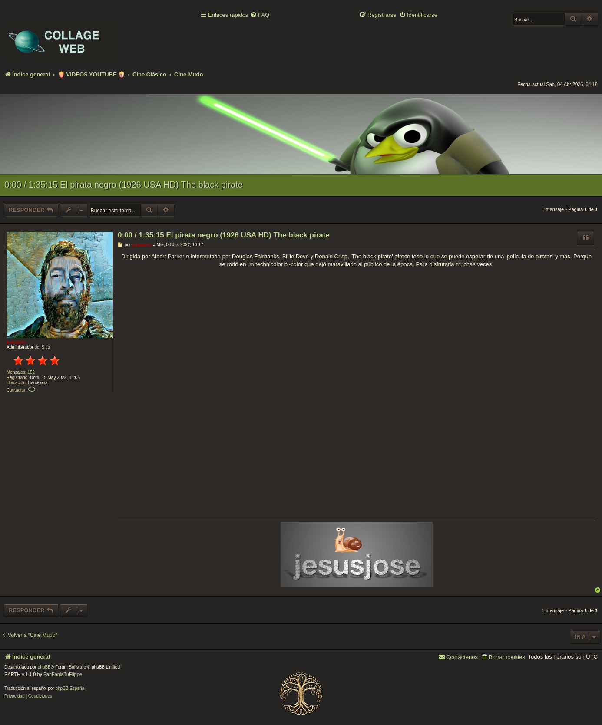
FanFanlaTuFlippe (62, 674)
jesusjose (16, 341)
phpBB (44, 667)
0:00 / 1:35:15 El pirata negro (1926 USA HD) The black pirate (123, 184)
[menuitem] (259, 15)
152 (31, 372)
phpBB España (69, 688)
